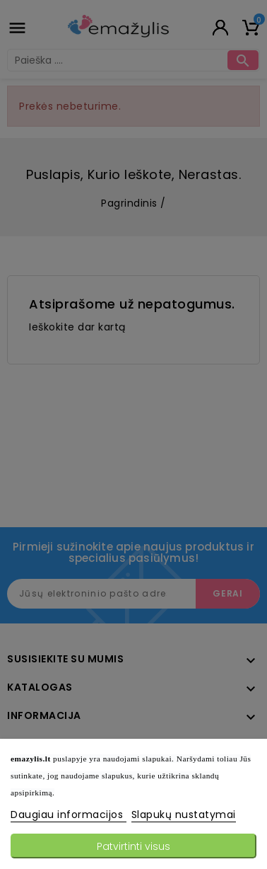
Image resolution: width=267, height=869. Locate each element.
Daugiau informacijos (68, 814)
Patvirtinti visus (133, 846)
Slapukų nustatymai (183, 814)
